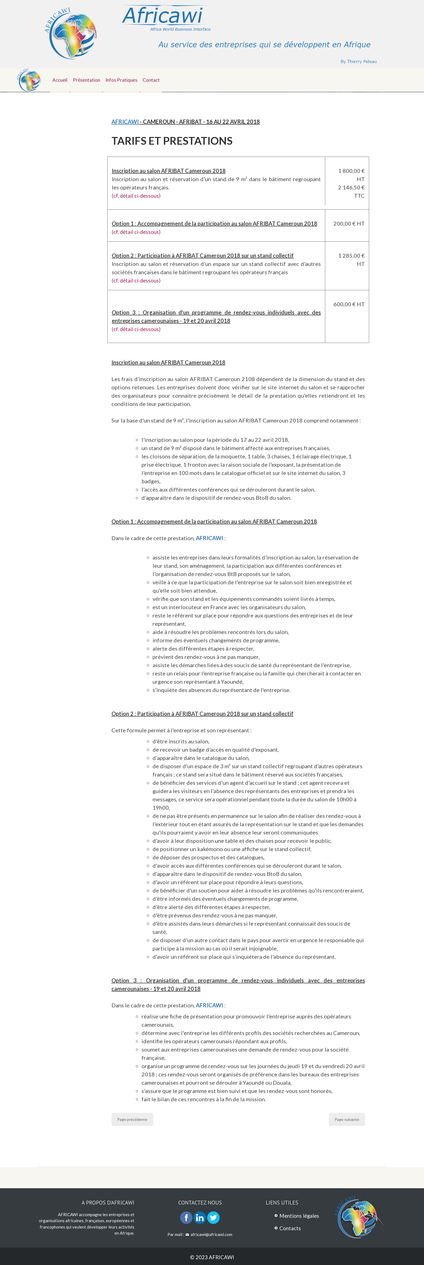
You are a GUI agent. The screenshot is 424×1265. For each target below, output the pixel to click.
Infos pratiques (126, 79)
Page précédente (132, 1119)
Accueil (60, 79)
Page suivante (347, 1119)
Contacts (290, 1227)
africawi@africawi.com (211, 1234)
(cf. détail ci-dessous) (138, 195)
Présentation (89, 79)
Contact (158, 79)
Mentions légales (300, 1215)
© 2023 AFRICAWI (212, 1256)
